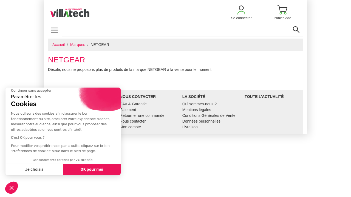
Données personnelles (201, 121)
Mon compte (130, 127)
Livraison (190, 127)
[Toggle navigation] (54, 30)
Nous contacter (133, 121)
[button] (241, 12)
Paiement (128, 110)
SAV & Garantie (133, 104)
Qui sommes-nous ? (199, 104)
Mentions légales (196, 110)
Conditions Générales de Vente (209, 115)
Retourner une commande (142, 115)
